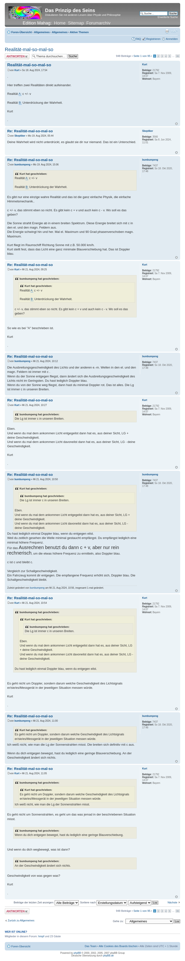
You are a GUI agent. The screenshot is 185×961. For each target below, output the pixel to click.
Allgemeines (42, 32)
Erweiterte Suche (168, 17)
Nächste (172, 902)
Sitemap (76, 23)
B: (20, 102)
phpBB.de (108, 955)
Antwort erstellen (17, 56)
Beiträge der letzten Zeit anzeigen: (46, 902)
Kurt (17, 70)
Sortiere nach (103, 902)
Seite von (141, 55)
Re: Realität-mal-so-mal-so (30, 131)
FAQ (138, 38)
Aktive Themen (79, 32)
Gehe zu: (118, 921)
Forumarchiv (98, 23)
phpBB (77, 953)
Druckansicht (167, 31)
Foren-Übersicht (21, 32)
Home (60, 23)
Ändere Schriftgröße (174, 31)
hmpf (41, 936)
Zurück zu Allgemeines (21, 920)
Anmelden (172, 38)
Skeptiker (19, 135)
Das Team (91, 946)
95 (177, 56)
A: (20, 94)
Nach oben (176, 123)
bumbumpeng (22, 164)
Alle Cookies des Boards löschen (118, 946)
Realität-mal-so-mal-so (29, 49)
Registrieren (153, 38)
